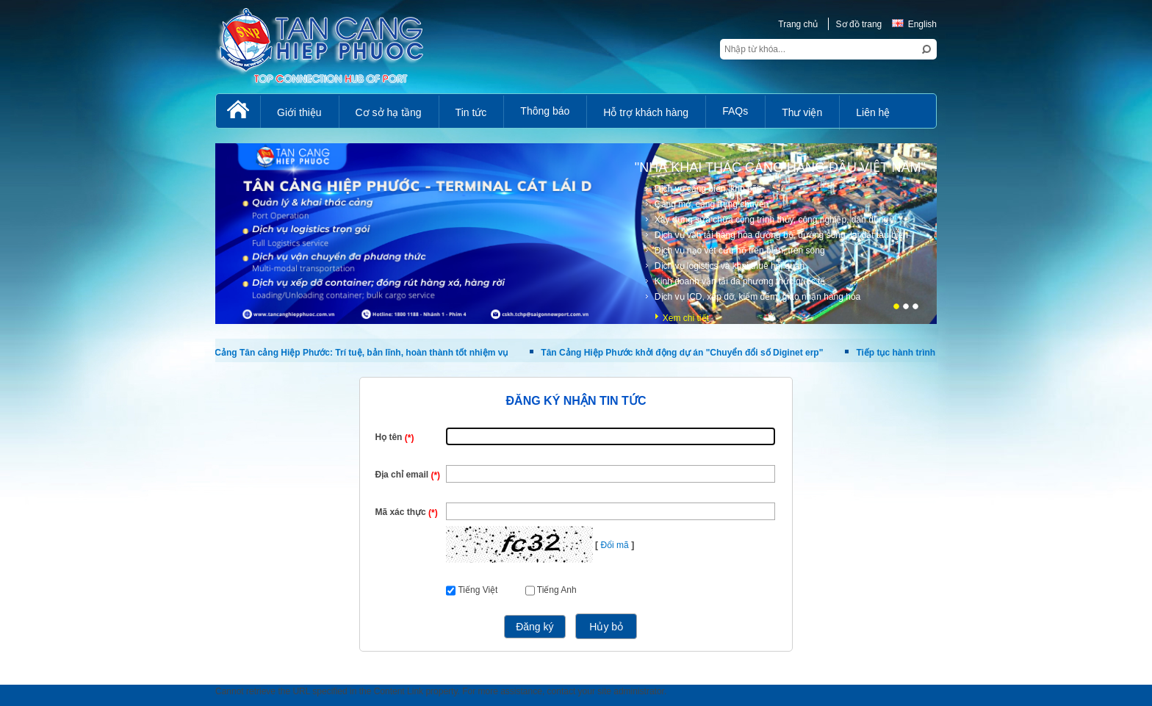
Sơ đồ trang (859, 24)
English (914, 24)
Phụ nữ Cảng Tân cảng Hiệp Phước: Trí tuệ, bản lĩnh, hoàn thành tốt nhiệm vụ (345, 352)
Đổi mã (614, 545)
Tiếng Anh (557, 590)
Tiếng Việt (477, 590)
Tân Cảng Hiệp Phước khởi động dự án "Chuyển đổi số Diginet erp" (682, 352)
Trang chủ (798, 24)
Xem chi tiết (686, 318)
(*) (409, 438)
